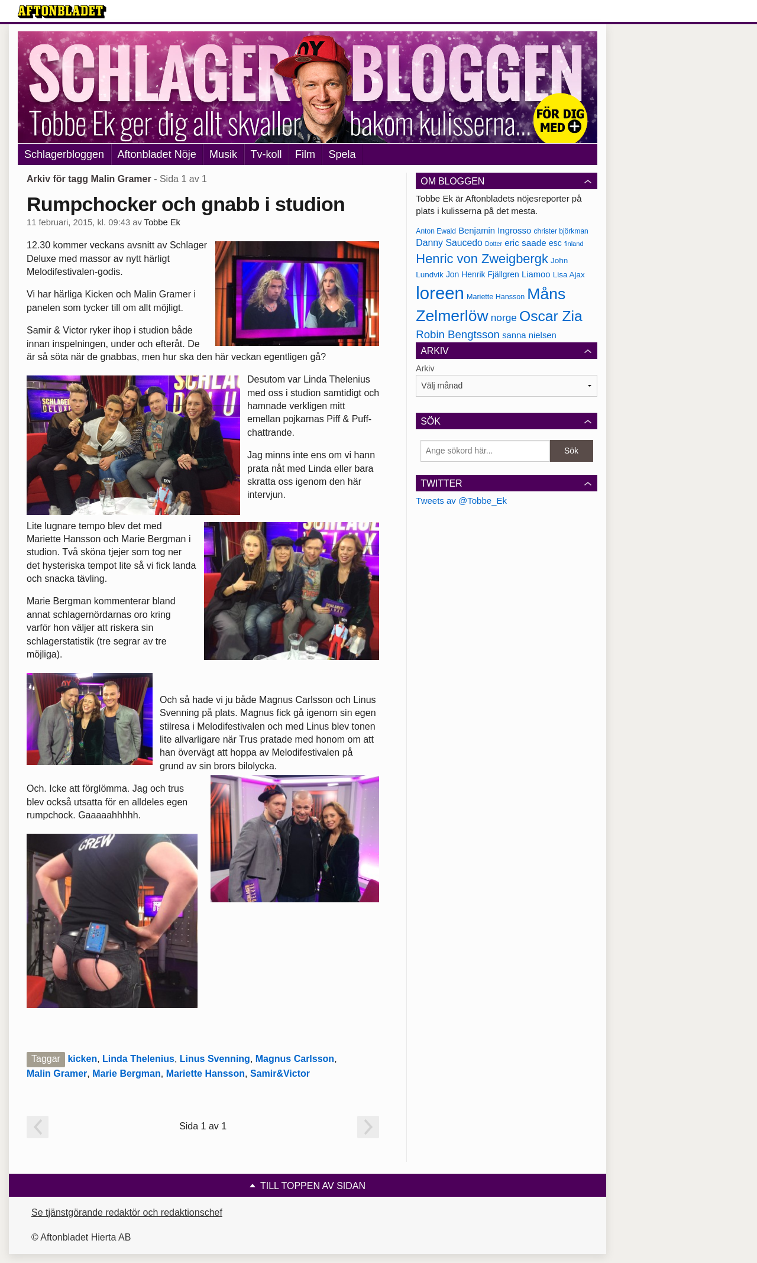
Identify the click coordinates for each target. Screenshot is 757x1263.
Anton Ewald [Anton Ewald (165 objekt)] (436, 231)
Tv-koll (266, 154)
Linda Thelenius (138, 1059)
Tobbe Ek (162, 222)
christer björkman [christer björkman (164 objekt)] (560, 231)
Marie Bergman (126, 1073)
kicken (82, 1059)
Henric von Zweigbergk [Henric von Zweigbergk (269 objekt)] (482, 258)
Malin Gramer (57, 1073)
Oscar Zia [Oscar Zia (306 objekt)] (551, 316)
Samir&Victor (280, 1073)
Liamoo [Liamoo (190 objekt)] (536, 274)
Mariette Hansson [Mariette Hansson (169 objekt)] (496, 297)
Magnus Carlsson (294, 1059)
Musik (223, 154)
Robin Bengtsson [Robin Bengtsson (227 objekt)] (458, 334)
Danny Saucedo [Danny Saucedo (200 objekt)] (449, 243)
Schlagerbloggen (64, 154)
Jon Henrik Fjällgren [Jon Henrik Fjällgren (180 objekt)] (482, 274)
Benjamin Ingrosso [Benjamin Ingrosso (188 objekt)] (494, 230)
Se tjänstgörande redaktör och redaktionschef (126, 1212)
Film (305, 154)
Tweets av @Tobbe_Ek (461, 501)
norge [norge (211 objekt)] (504, 317)
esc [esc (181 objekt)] (555, 243)
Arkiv (425, 368)
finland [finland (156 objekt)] (574, 243)
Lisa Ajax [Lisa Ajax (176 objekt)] (569, 274)
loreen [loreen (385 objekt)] (440, 293)
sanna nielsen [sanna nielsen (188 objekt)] (529, 335)
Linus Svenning (215, 1059)
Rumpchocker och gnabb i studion (186, 204)
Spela (341, 154)
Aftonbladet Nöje (157, 154)
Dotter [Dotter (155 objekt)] (493, 243)
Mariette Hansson (205, 1073)
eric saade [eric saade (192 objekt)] (525, 243)
